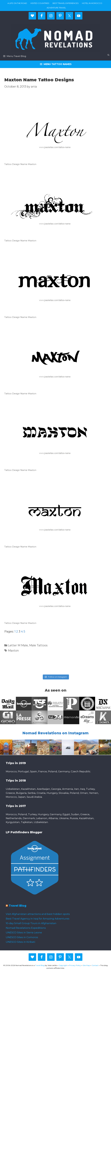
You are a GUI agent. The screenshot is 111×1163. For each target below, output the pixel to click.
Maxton (13, 650)
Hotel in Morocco (92, 3)
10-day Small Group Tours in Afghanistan (31, 923)
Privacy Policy (75, 965)
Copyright (63, 965)
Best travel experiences (66, 3)
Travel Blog (17, 905)
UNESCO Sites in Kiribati (20, 941)
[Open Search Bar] (108, 55)
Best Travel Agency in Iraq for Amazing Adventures (37, 918)
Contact (95, 965)
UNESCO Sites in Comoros (22, 937)
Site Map (86, 965)
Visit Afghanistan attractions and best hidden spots (38, 914)
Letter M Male (18, 645)
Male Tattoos (38, 645)
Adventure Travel (56, 7)
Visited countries (39, 3)
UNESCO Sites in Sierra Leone (24, 932)
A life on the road (17, 3)
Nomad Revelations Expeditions (26, 927)
